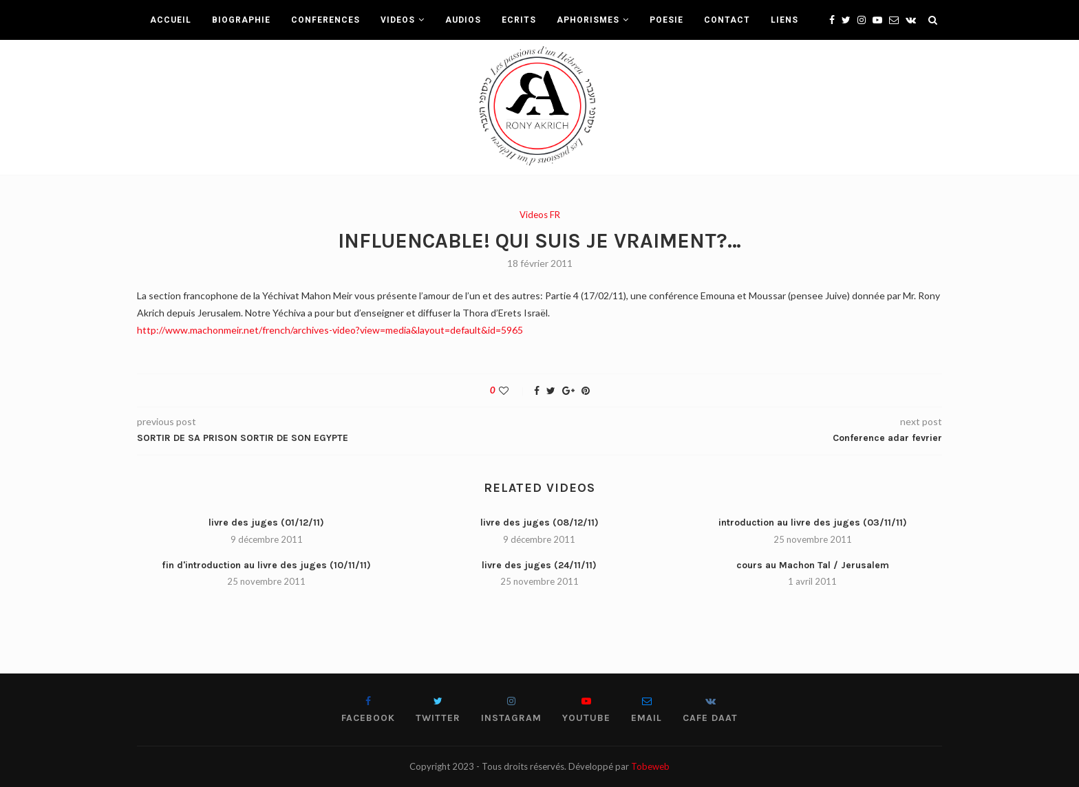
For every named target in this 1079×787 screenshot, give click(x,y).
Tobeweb (650, 766)
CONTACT (727, 20)
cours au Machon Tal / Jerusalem (812, 565)
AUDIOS (463, 20)
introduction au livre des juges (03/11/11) (812, 522)
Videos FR (540, 215)
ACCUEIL (170, 20)
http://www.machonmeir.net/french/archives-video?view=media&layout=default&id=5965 (330, 330)
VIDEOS (398, 20)
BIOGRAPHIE (241, 20)
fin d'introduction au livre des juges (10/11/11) (266, 565)
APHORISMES (588, 20)
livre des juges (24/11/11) (539, 565)
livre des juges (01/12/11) (266, 522)
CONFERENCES (325, 20)
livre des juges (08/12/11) (539, 522)
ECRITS (519, 20)
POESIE (666, 20)
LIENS (784, 20)
